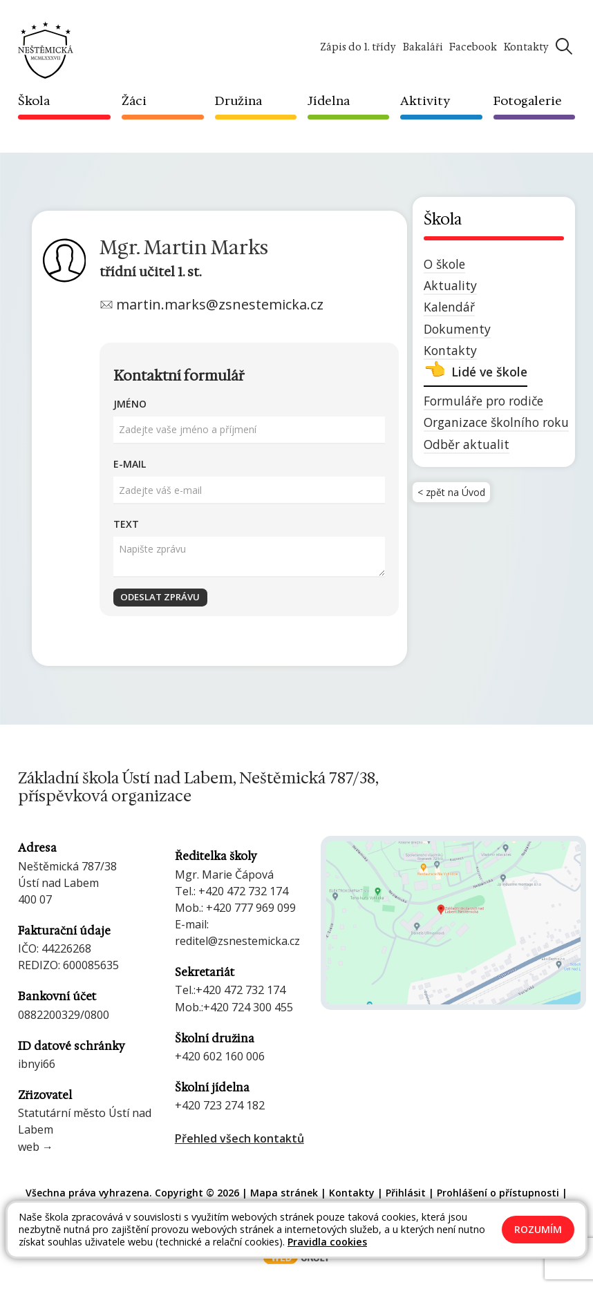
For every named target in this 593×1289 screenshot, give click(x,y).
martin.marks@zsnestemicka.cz (219, 304)
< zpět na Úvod (457, 495)
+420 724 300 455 (248, 1007)
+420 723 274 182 (220, 1105)
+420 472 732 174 (243, 891)
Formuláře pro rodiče (483, 400)
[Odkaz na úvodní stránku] (45, 49)
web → (35, 1146)
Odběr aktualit (466, 444)
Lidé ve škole (489, 371)
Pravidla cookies (327, 1241)
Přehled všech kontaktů (239, 1138)
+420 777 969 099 (251, 907)
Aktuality (450, 285)
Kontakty (450, 350)
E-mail (129, 463)
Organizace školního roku (496, 422)
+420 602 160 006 (220, 1056)
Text (126, 524)
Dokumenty (457, 329)
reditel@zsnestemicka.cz (237, 940)
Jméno (130, 403)
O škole (444, 264)
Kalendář (449, 306)
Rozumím (538, 1229)
